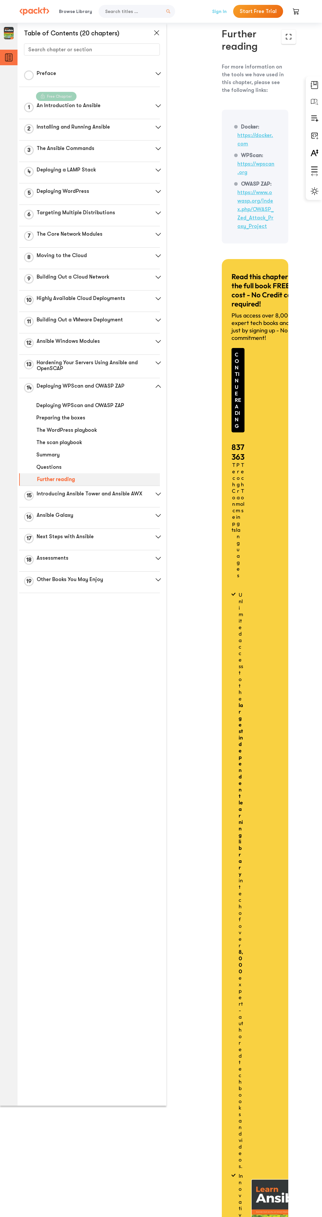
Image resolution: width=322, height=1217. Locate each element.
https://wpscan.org (220, 127)
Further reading (56, 479)
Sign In (219, 11)
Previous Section (232, 1138)
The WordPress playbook (66, 430)
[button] (154, 73)
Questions (49, 467)
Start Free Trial (258, 11)
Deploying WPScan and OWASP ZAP (80, 405)
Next (232, 1169)
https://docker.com (243, 107)
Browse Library (75, 11)
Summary (48, 455)
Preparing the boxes (60, 418)
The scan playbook (59, 442)
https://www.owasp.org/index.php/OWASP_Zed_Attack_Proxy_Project (233, 155)
